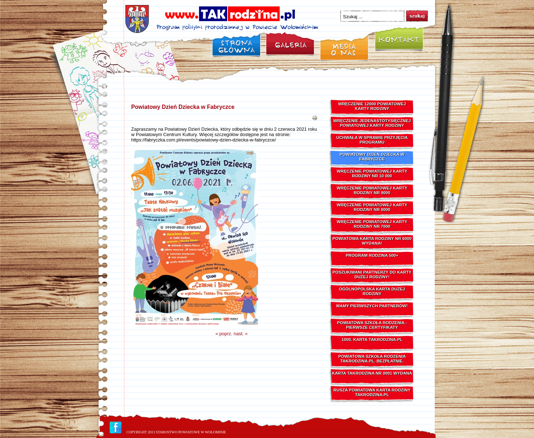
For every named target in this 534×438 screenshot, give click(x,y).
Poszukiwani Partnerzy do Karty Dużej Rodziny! (372, 274)
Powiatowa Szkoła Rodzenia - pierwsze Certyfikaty (372, 324)
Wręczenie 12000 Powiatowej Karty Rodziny (372, 106)
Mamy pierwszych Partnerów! (371, 305)
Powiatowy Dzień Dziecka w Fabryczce (182, 107)
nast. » (241, 333)
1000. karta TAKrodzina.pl (372, 339)
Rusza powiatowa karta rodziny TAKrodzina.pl (372, 392)
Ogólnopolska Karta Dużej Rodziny (372, 291)
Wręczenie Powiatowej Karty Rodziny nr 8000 (372, 207)
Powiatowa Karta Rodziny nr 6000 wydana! (372, 240)
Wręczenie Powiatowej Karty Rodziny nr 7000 (372, 223)
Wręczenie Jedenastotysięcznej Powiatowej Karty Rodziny (372, 122)
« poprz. (223, 333)
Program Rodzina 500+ (372, 255)
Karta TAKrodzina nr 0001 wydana (372, 373)
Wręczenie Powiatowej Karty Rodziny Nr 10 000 (372, 173)
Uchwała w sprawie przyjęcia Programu (372, 139)
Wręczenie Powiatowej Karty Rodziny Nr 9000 (372, 190)
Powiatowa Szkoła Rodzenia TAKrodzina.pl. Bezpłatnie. (372, 358)
